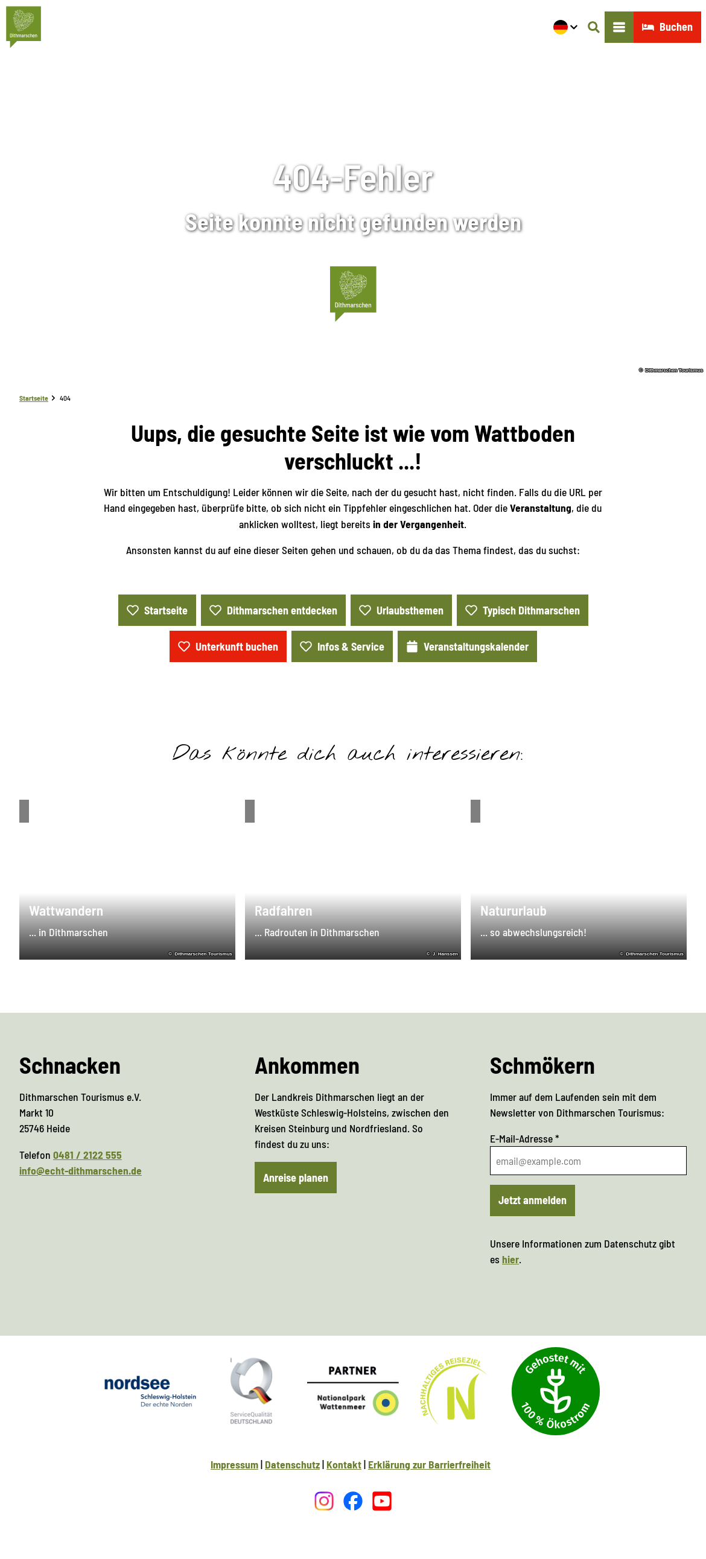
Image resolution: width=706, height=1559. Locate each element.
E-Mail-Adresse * (524, 1138)
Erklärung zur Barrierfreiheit (429, 1464)
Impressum (234, 1464)
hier (510, 1259)
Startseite (33, 398)
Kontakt (343, 1464)
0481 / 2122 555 (87, 1154)
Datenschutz (292, 1464)
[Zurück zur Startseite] (23, 27)
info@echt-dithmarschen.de (80, 1170)
